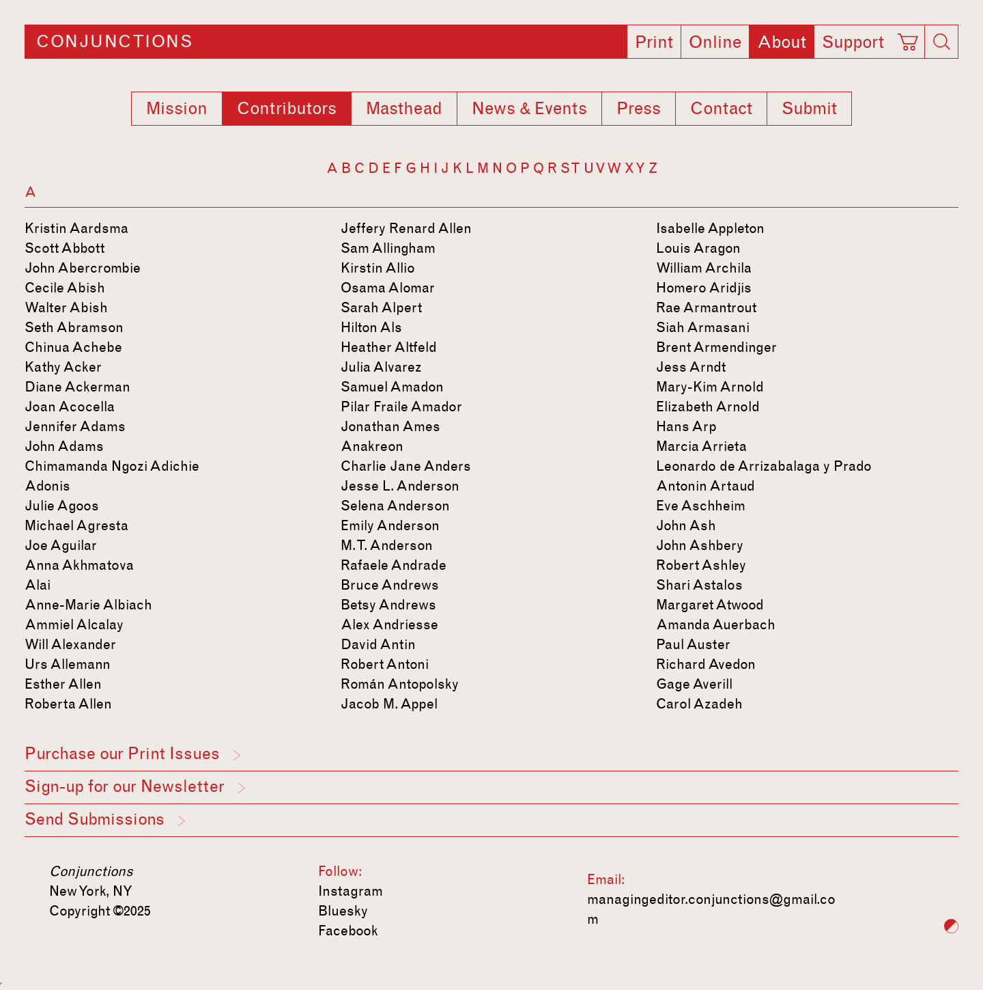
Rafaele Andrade (393, 565)
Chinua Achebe (73, 347)
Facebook (348, 930)
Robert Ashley (701, 565)
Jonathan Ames (390, 426)
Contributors (287, 108)
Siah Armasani (703, 327)
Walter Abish (66, 307)
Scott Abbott (64, 248)
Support (853, 42)
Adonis (47, 486)
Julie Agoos (62, 505)
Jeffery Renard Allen (406, 228)
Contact (721, 108)
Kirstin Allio (378, 268)
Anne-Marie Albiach (88, 604)
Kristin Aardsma (76, 228)
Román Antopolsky (400, 684)
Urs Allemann (68, 664)
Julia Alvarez (381, 367)
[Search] (941, 41)
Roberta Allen (68, 704)
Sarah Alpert (381, 307)
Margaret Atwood (710, 604)
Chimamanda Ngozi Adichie (112, 466)
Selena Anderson (395, 505)
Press (638, 108)
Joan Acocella (70, 406)
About (781, 42)
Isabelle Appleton (710, 228)
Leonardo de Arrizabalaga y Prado (764, 466)
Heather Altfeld (389, 347)
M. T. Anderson (387, 545)
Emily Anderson (390, 525)
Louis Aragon (698, 248)
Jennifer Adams (75, 426)
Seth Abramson (74, 327)
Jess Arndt (691, 367)
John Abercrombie (83, 268)
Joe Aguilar (61, 545)
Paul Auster (693, 644)
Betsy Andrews (388, 604)
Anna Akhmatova (79, 565)
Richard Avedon (706, 664)
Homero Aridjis (704, 287)
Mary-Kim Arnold (710, 387)
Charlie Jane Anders (406, 466)
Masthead (404, 108)
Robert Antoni (385, 664)
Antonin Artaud (705, 486)
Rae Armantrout (706, 307)
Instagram (350, 891)
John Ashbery (699, 545)
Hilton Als (371, 327)
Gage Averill (694, 684)
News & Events (529, 108)
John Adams (64, 446)
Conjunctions (114, 41)
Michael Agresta (76, 525)
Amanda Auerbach (715, 624)
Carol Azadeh (699, 704)
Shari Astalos (699, 585)
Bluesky (343, 911)
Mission (177, 108)
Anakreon (372, 446)
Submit (809, 108)
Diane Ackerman (77, 387)
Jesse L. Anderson (400, 486)
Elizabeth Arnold (708, 406)
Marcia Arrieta (701, 446)
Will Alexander (70, 644)
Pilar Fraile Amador (401, 406)
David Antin (378, 644)
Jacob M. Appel (389, 704)
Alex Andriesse (389, 624)
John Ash (686, 525)
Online (715, 42)
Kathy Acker (63, 367)
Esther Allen (63, 684)
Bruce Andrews (390, 585)
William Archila (704, 268)
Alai (38, 585)
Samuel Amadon (392, 387)
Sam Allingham (388, 248)
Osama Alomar (388, 287)
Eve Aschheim (700, 505)
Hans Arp (686, 426)
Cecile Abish (65, 287)
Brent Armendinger (716, 347)
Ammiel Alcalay (74, 624)
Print (654, 42)
